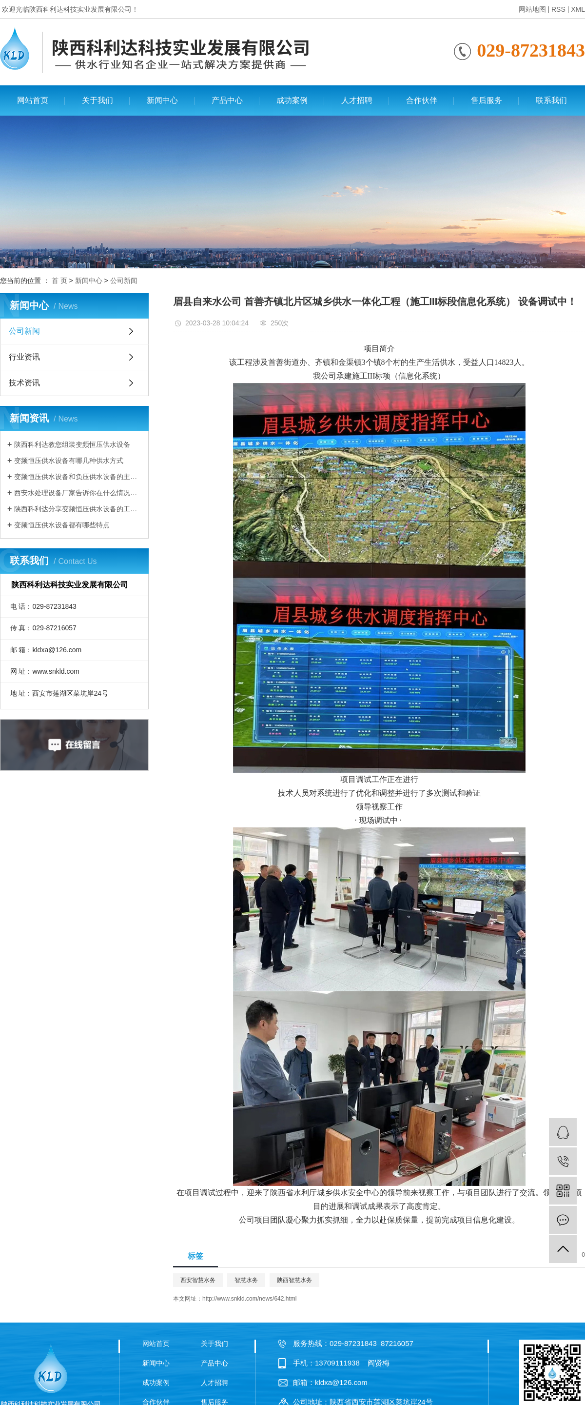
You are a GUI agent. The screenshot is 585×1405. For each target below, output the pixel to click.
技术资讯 (24, 383)
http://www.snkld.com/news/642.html (249, 1298)
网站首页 (32, 100)
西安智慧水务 (197, 1280)
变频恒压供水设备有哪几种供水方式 (68, 460)
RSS (558, 9)
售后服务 (486, 100)
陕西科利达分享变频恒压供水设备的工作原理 (77, 509)
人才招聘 (356, 100)
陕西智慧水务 (294, 1280)
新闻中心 (162, 100)
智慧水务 (246, 1280)
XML (578, 9)
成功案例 (292, 100)
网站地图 (532, 9)
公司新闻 (123, 280)
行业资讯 (24, 357)
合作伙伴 (421, 100)
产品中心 (227, 100)
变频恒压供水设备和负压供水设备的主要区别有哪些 (77, 477)
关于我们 (97, 100)
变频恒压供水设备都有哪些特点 (62, 525)
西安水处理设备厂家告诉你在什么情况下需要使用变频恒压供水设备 (77, 493)
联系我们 (551, 100)
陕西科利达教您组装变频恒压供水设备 (72, 444)
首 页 (59, 280)
